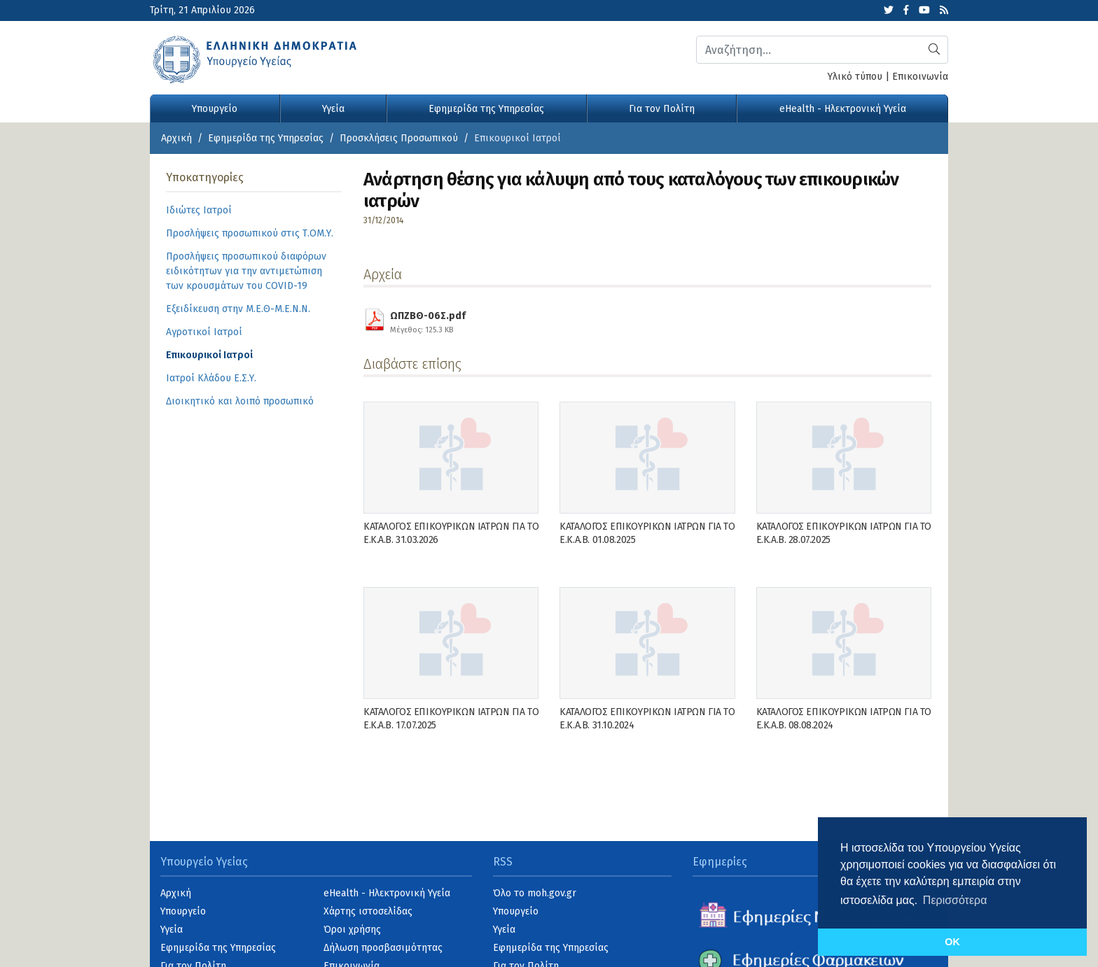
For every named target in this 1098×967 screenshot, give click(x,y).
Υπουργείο (214, 109)
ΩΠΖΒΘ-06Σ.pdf (428, 320)
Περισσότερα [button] (955, 900)
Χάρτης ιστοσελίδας (368, 911)
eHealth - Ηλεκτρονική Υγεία (842, 109)
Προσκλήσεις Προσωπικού (399, 138)
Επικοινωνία (920, 77)
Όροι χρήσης (352, 930)
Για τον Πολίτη (662, 109)
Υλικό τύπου (855, 77)
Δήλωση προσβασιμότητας (383, 948)
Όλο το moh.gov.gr (534, 893)
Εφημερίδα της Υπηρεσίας (486, 109)
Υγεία (333, 109)
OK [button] (952, 941)
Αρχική (176, 138)
